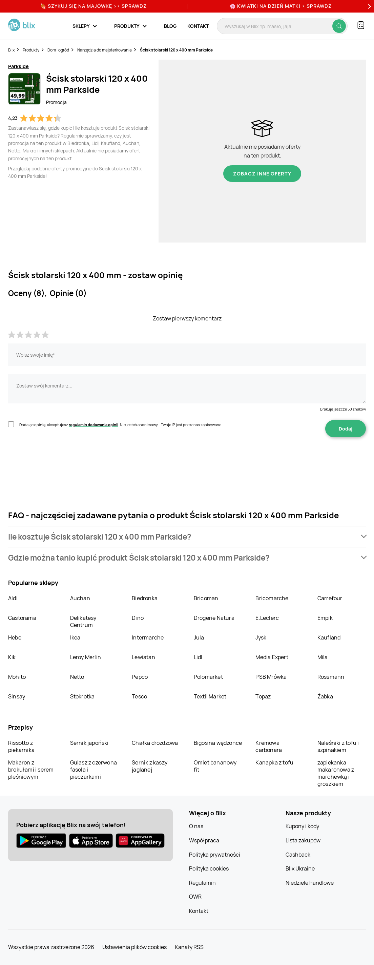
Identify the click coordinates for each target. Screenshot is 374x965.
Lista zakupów (303, 840)
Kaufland (329, 637)
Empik (325, 618)
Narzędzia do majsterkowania (104, 50)
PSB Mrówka (271, 676)
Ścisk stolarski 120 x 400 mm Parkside (176, 50)
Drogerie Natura (214, 618)
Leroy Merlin (85, 657)
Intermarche (148, 637)
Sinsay (16, 696)
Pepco (140, 676)
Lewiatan (143, 657)
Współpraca (204, 840)
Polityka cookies (209, 868)
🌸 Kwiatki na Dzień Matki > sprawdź (281, 6)
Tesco (139, 696)
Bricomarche (271, 598)
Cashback (298, 854)
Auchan (80, 598)
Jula (199, 637)
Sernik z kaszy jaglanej (149, 766)
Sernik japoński (89, 743)
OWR (195, 896)
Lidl (198, 657)
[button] (187, 536)
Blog (170, 26)
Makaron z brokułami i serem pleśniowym (31, 769)
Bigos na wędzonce (218, 743)
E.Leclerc (267, 618)
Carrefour (329, 598)
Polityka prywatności (214, 854)
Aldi (13, 598)
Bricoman (206, 598)
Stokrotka (82, 696)
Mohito (17, 676)
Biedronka (145, 598)
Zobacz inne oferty (262, 173)
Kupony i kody (302, 826)
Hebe (14, 637)
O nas (196, 826)
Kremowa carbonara (268, 746)
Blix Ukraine (300, 868)
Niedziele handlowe (310, 882)
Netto (77, 676)
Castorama (22, 618)
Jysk (260, 637)
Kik (12, 657)
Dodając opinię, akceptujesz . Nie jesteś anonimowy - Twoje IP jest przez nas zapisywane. (120, 424)
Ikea (75, 637)
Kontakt (198, 26)
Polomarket (208, 676)
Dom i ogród (58, 50)
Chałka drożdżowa (155, 743)
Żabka (325, 696)
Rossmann (331, 676)
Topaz (263, 696)
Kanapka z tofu (274, 762)
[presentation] (59, 458)
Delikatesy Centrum (83, 621)
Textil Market (210, 696)
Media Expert (271, 657)
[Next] (368, 6)
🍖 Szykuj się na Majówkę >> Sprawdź (93, 6)
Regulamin (202, 882)
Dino (138, 618)
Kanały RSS (189, 947)
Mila (322, 657)
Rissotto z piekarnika (21, 746)
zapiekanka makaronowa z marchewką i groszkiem (335, 773)
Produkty (31, 50)
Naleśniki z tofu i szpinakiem (338, 746)
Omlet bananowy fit (215, 766)
